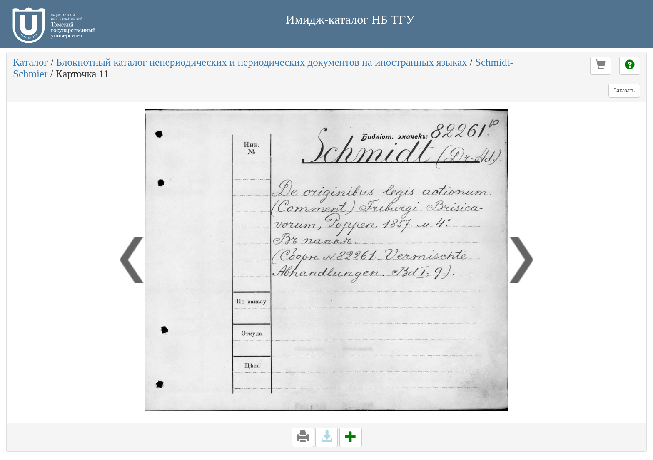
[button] (600, 66)
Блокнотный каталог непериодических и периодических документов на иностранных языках (261, 62)
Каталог (30, 62)
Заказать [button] (624, 90)
